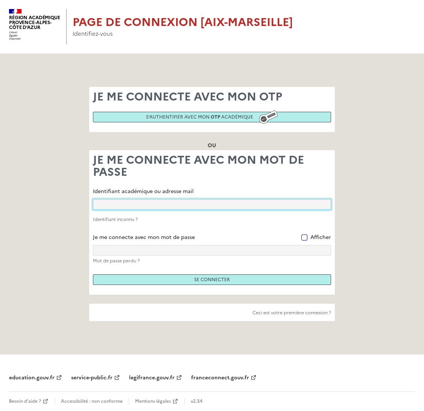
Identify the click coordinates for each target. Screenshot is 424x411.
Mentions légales (153, 401)
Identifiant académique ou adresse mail (143, 191)
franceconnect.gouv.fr (220, 378)
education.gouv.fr (32, 378)
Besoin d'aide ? (25, 401)
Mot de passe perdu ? (116, 260)
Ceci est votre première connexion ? (291, 312)
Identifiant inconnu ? (115, 219)
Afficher (320, 237)
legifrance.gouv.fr (152, 378)
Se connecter (212, 279)
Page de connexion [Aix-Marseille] (183, 22)
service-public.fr (91, 378)
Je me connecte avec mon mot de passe (144, 237)
